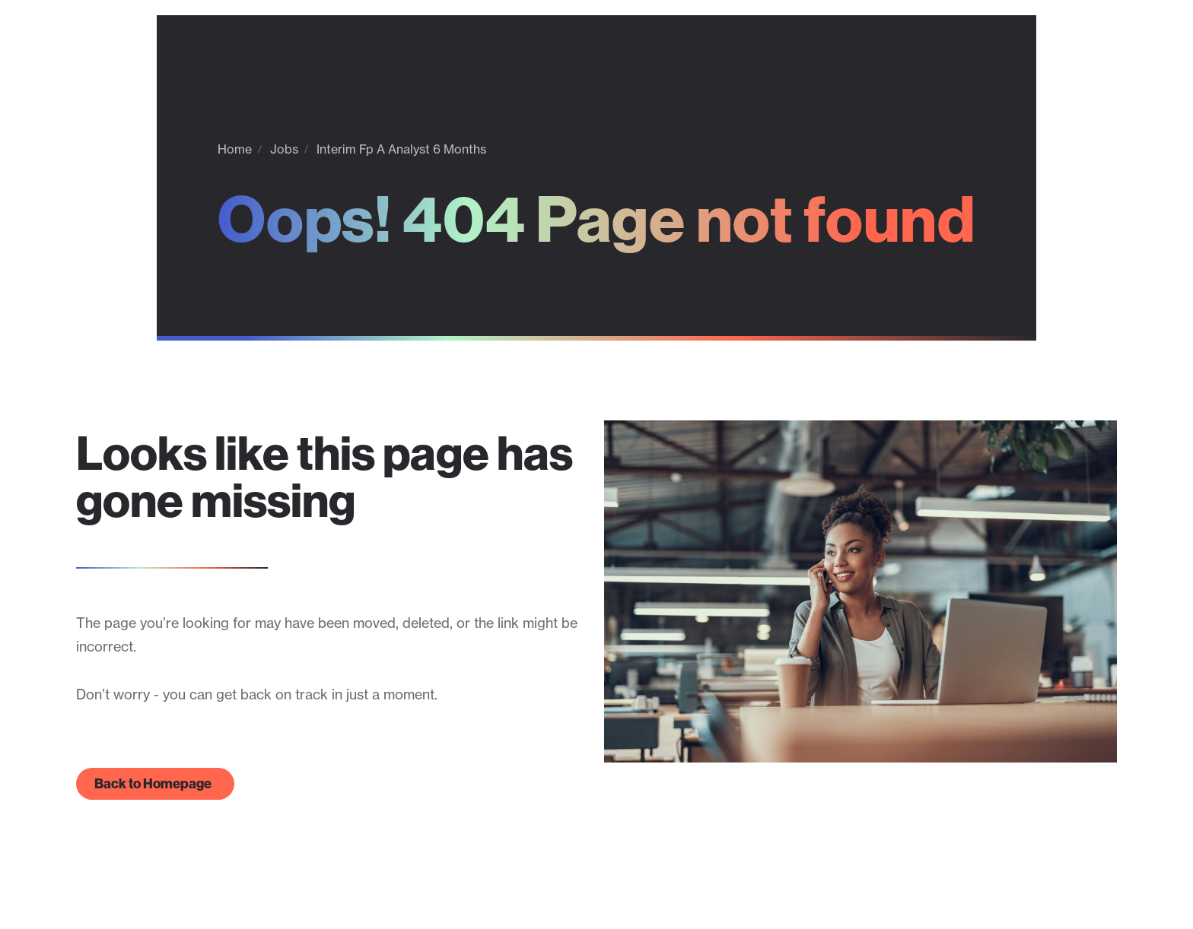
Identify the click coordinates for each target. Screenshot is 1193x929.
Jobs (284, 149)
